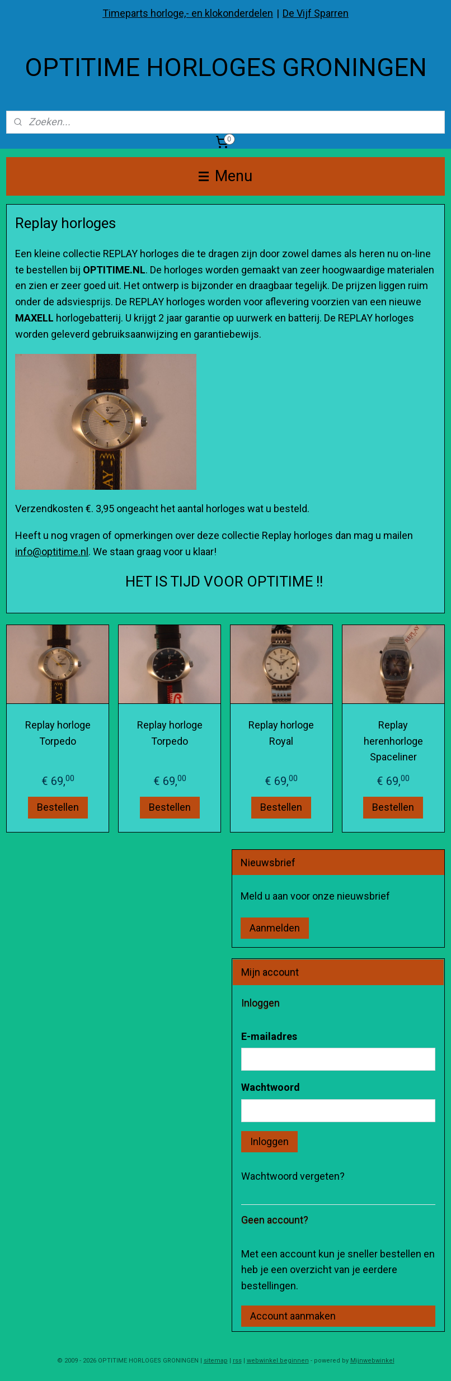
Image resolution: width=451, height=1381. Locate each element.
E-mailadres (269, 1036)
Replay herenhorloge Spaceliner (393, 741)
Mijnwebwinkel (372, 1360)
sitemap (216, 1360)
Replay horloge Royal (281, 733)
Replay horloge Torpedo (58, 733)
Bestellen (58, 807)
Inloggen (269, 1141)
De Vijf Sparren (316, 13)
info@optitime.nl (51, 551)
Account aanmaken (293, 1316)
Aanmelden (275, 928)
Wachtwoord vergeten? (293, 1176)
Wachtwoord (270, 1087)
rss (237, 1360)
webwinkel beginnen (278, 1360)
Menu (225, 176)
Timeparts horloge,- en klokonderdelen (187, 13)
